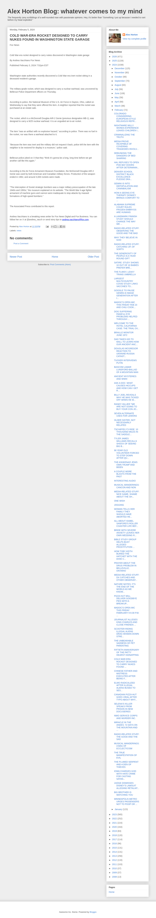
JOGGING (119, 505)
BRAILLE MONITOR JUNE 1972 (123, 333)
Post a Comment (21, 243)
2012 (114, 860)
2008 (114, 877)
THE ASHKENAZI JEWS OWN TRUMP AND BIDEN (125, 465)
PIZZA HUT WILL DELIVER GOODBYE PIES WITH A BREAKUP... (125, 600)
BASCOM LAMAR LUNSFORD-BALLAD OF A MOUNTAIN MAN (126, 369)
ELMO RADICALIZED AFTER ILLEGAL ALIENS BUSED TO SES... (124, 687)
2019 (114, 831)
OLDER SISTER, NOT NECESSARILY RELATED (124, 422)
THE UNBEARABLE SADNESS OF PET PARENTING (124, 643)
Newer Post (16, 256)
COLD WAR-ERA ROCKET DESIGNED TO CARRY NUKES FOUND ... (125, 663)
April (117, 101)
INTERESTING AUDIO (125, 481)
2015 (114, 848)
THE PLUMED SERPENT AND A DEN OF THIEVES (126, 764)
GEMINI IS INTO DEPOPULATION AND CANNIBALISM (126, 186)
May (117, 97)
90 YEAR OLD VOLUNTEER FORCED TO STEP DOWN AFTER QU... (126, 454)
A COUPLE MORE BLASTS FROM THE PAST (125, 474)
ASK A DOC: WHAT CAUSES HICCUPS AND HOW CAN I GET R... (126, 387)
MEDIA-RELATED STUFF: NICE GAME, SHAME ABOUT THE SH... (126, 494)
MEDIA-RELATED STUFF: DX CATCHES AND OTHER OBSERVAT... (126, 577)
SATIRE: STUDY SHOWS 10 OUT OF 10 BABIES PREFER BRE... (126, 265)
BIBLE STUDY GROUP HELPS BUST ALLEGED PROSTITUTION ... (125, 543)
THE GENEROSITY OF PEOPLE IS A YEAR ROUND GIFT (125, 256)
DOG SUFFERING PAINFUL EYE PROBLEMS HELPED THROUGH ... (125, 315)
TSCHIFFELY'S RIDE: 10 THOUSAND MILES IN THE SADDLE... (126, 432)
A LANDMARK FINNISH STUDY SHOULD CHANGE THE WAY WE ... (125, 220)
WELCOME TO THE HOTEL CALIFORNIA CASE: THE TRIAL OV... (126, 326)
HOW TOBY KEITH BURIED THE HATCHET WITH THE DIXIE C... (125, 555)
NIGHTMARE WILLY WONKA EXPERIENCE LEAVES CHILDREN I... (126, 128)
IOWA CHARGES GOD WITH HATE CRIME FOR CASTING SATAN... (125, 775)
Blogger (93, 912)
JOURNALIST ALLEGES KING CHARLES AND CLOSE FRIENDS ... (126, 622)
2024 (114, 65)
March (118, 106)
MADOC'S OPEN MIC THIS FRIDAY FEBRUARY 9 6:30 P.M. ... (126, 611)
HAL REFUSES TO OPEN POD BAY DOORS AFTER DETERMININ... (126, 165)
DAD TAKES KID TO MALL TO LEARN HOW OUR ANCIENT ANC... (126, 342)
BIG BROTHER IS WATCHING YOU (123, 793)
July (117, 89)
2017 (114, 839)
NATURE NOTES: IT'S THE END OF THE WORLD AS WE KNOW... (125, 588)
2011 (114, 864)
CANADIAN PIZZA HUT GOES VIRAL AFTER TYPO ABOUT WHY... (125, 697)
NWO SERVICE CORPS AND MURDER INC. (125, 716)
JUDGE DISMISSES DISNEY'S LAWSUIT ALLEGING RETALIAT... (126, 785)
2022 (114, 818)
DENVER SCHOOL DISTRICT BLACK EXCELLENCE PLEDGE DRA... (124, 175)
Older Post (93, 256)
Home (55, 256)
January (119, 809)
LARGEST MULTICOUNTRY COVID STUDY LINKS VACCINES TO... (126, 282)
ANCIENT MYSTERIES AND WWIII (125, 377)
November (120, 72)
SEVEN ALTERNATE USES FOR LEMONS (125, 414)
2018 (114, 835)
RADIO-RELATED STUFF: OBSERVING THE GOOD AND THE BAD (126, 231)
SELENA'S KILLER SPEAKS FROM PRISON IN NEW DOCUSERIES (123, 708)
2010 (114, 868)
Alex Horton (132, 34)
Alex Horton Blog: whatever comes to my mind (74, 11)
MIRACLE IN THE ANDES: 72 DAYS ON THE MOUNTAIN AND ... (125, 726)
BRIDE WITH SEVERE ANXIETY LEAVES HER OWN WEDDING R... (126, 533)
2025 (114, 60)
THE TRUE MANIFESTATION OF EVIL (125, 755)
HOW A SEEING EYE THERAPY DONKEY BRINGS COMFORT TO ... (126, 197)
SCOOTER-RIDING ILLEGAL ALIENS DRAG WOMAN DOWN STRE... (126, 633)
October (119, 77)
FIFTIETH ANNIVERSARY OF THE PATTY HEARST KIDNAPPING (126, 652)
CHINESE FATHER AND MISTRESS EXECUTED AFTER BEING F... (125, 675)
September (120, 81)
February (119, 110)
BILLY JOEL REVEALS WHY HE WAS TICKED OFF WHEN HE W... (126, 397)
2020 (114, 827)
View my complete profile (134, 39)
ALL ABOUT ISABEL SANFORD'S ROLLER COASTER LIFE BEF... (126, 523)
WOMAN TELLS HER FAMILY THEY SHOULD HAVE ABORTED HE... (124, 513)
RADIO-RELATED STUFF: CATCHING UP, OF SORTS (126, 247)
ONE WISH (119, 501)
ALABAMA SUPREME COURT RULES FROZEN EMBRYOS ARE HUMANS (125, 208)
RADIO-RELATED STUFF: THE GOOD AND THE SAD (126, 737)
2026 (114, 56)
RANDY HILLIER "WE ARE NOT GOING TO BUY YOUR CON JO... (126, 407)
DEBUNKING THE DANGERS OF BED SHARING (124, 155)
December (120, 68)
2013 (114, 856)
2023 (114, 814)
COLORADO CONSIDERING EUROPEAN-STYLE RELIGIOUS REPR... (125, 117)
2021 (114, 823)
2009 (114, 872)
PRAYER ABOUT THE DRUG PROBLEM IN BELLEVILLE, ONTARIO (125, 567)
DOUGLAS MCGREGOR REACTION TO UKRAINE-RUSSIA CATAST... (126, 352)
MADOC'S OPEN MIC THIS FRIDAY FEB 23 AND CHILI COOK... (125, 305)
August (118, 85)
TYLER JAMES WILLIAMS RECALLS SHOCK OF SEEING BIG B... (125, 442)
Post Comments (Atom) (60, 264)
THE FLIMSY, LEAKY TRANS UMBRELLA (125, 273)
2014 (114, 852)
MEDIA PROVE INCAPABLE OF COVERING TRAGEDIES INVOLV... (126, 145)
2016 (114, 843)
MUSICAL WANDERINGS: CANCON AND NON (126, 486)
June (117, 93)
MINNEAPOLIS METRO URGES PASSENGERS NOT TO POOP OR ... (126, 801)
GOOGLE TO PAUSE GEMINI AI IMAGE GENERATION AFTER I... (126, 294)
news (19, 230)
